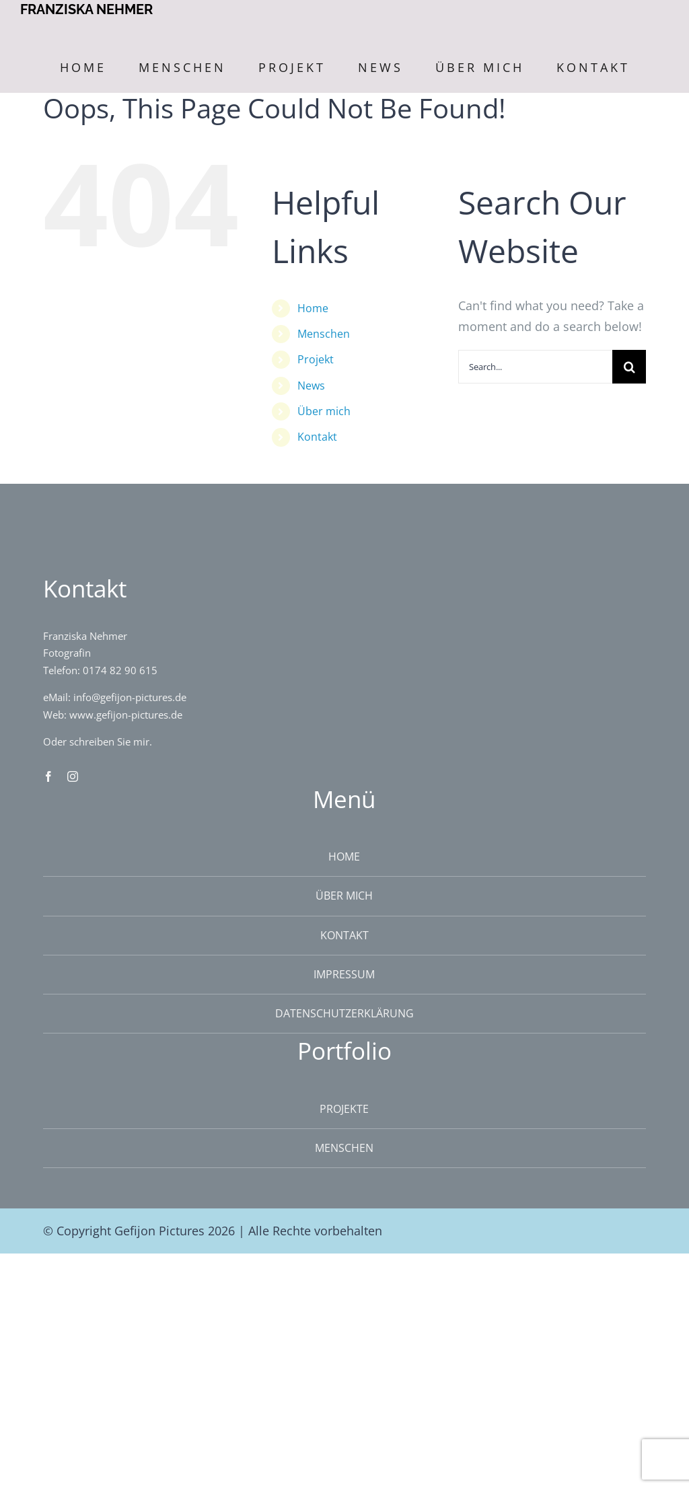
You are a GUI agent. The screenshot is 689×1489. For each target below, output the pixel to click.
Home (312, 308)
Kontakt (317, 436)
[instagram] (72, 776)
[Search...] (535, 367)
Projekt (315, 359)
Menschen (323, 333)
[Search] (629, 367)
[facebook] (48, 776)
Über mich (324, 411)
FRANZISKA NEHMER (86, 9)
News (311, 385)
